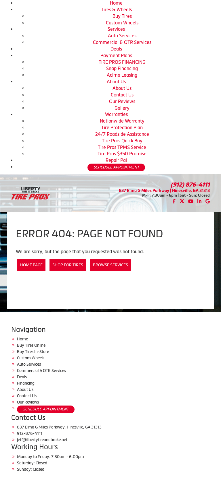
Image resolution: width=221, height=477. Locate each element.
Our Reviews (122, 101)
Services (116, 29)
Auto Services (122, 35)
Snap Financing (122, 68)
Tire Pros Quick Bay (122, 140)
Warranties (116, 114)
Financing (26, 383)
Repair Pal (116, 160)
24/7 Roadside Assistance (122, 134)
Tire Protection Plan (122, 127)
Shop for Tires (67, 265)
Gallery (122, 107)
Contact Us (122, 94)
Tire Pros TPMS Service (122, 147)
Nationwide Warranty (122, 120)
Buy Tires (122, 16)
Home (116, 2)
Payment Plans (116, 55)
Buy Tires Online (31, 345)
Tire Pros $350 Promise (122, 153)
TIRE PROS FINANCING (122, 62)
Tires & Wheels (116, 9)
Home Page (31, 265)
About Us (116, 81)
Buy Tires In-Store (33, 351)
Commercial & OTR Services (122, 42)
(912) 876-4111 (190, 184)
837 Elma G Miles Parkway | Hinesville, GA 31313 (164, 190)
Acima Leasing (122, 74)
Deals (116, 48)
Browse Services (110, 265)
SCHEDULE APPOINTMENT (116, 167)
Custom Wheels (122, 22)
